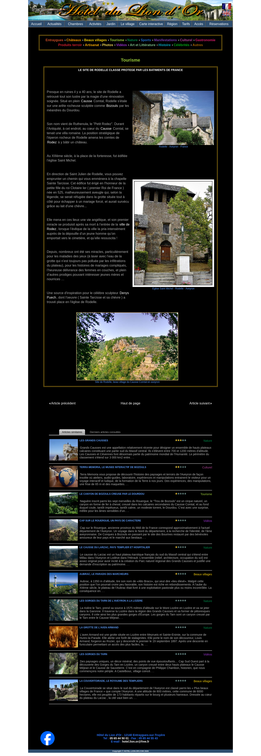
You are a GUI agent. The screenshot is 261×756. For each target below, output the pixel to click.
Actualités (54, 24)
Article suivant (200, 403)
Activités (95, 24)
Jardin (110, 24)
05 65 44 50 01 (119, 738)
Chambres (75, 24)
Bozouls (112, 105)
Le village (128, 24)
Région (172, 24)
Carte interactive (151, 24)
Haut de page (130, 403)
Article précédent (62, 403)
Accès (198, 24)
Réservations (218, 24)
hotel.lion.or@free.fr (135, 741)
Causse (86, 101)
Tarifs (186, 24)
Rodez (52, 142)
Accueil (36, 24)
